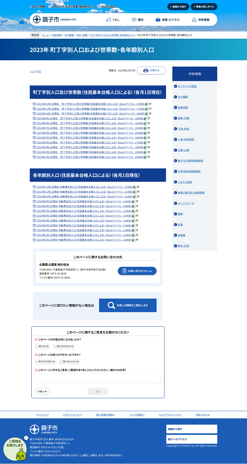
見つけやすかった (45, 361)
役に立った (42, 346)
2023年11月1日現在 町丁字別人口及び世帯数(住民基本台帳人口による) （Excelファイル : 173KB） (94, 109)
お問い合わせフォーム (140, 271)
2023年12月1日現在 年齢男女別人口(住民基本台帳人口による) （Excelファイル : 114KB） (88, 187)
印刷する (155, 70)
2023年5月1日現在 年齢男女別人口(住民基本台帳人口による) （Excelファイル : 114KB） (87, 220)
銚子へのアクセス (177, 439)
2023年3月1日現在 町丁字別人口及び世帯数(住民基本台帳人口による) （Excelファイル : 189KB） (93, 147)
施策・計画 (183, 118)
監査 (180, 224)
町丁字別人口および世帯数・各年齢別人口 (116, 35)
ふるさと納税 (185, 182)
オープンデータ (186, 203)
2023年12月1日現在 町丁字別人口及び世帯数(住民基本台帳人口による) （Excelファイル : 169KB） (94, 104)
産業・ (171, 19)
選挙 (180, 214)
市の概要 (70, 35)
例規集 (181, 235)
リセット (43, 391)
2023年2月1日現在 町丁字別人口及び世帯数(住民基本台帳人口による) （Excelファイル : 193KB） (93, 152)
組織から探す (179, 6)
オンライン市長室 (187, 86)
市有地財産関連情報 (189, 171)
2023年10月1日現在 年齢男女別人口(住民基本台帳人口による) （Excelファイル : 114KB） (88, 196)
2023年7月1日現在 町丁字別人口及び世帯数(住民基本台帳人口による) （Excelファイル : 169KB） (93, 128)
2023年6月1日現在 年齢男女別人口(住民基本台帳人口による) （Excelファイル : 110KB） (87, 216)
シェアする (35, 71)
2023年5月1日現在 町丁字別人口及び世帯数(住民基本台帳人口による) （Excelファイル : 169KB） (93, 137)
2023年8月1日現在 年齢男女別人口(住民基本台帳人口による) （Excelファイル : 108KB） (87, 206)
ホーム (45, 35)
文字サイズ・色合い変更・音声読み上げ (73, 6)
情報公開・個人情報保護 (191, 192)
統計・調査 (84, 35)
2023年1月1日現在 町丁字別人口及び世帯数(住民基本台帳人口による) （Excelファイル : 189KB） (93, 157)
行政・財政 (183, 129)
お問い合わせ (203, 415)
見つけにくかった (69, 361)
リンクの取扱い (137, 415)
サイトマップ (42, 415)
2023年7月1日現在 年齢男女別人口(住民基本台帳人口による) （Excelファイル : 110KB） (87, 211)
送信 (98, 391)
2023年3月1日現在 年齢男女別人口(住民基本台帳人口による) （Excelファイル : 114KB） (87, 230)
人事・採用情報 (186, 139)
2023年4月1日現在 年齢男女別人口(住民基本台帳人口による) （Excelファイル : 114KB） (87, 225)
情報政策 (183, 107)
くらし (116, 19)
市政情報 (203, 19)
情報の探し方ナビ (205, 6)
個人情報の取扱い (106, 415)
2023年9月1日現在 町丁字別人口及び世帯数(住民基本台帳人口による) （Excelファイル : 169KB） (93, 118)
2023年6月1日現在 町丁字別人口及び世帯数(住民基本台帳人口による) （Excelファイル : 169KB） (93, 133)
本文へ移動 (38, 6)
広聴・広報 (183, 150)
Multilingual (109, 6)
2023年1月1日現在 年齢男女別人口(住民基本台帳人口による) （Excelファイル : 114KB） (87, 240)
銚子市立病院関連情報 (190, 160)
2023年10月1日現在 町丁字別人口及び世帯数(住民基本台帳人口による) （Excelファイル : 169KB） (94, 113)
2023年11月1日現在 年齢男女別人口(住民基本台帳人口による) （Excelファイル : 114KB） (88, 192)
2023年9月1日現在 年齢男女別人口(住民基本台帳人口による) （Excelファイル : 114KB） (87, 201)
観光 (141, 19)
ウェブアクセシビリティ (171, 415)
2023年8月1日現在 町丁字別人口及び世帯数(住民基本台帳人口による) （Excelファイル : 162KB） (93, 123)
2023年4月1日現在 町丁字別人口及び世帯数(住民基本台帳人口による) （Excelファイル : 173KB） (93, 142)
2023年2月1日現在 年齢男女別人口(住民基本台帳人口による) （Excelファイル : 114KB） (87, 235)
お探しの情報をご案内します (132, 305)
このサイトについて (73, 415)
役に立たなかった (64, 346)
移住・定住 (183, 246)
